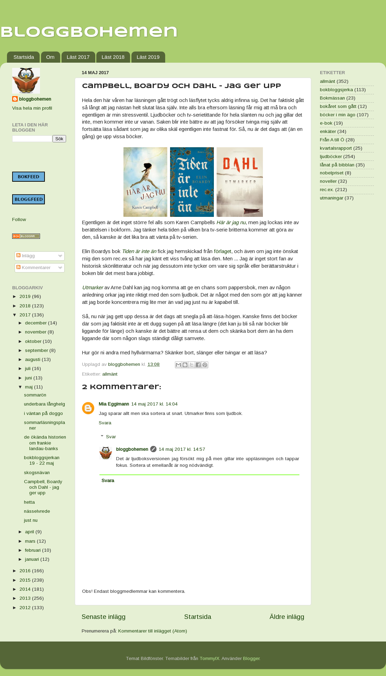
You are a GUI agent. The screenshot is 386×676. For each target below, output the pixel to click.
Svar (111, 436)
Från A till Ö (332, 139)
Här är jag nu (231, 222)
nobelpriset (332, 172)
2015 (25, 580)
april (30, 531)
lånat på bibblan (337, 164)
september (37, 350)
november (36, 332)
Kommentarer (33, 267)
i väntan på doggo (43, 413)
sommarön (35, 395)
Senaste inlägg (104, 616)
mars (31, 541)
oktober (34, 341)
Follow (19, 219)
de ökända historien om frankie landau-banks (45, 442)
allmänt (110, 374)
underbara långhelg (44, 404)
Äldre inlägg (287, 616)
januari (32, 559)
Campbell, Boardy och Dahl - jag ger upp (43, 487)
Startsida (24, 57)
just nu (31, 520)
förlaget (222, 251)
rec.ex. (327, 189)
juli (28, 368)
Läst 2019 (148, 57)
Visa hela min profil (32, 108)
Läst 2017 (78, 57)
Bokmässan (332, 98)
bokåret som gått (338, 106)
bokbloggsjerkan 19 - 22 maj (41, 460)
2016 (25, 570)
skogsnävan (37, 472)
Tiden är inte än (139, 251)
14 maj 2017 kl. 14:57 (182, 449)
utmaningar (331, 198)
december (36, 322)
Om (50, 57)
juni (29, 377)
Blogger (251, 658)
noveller (328, 181)
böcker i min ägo (337, 114)
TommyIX (209, 658)
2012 (25, 607)
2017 (25, 314)
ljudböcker (331, 156)
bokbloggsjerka (336, 89)
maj (29, 387)
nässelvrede (37, 511)
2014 (25, 589)
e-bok (326, 123)
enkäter (328, 131)
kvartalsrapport (336, 148)
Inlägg (25, 255)
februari (33, 550)
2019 (25, 296)
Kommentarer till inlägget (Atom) (152, 631)
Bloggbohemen (89, 32)
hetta (29, 502)
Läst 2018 (113, 57)
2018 (25, 305)
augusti (33, 359)
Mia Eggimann (114, 404)
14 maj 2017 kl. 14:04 (154, 404)
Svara (105, 422)
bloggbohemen (132, 449)
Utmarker (92, 287)
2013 (25, 598)
